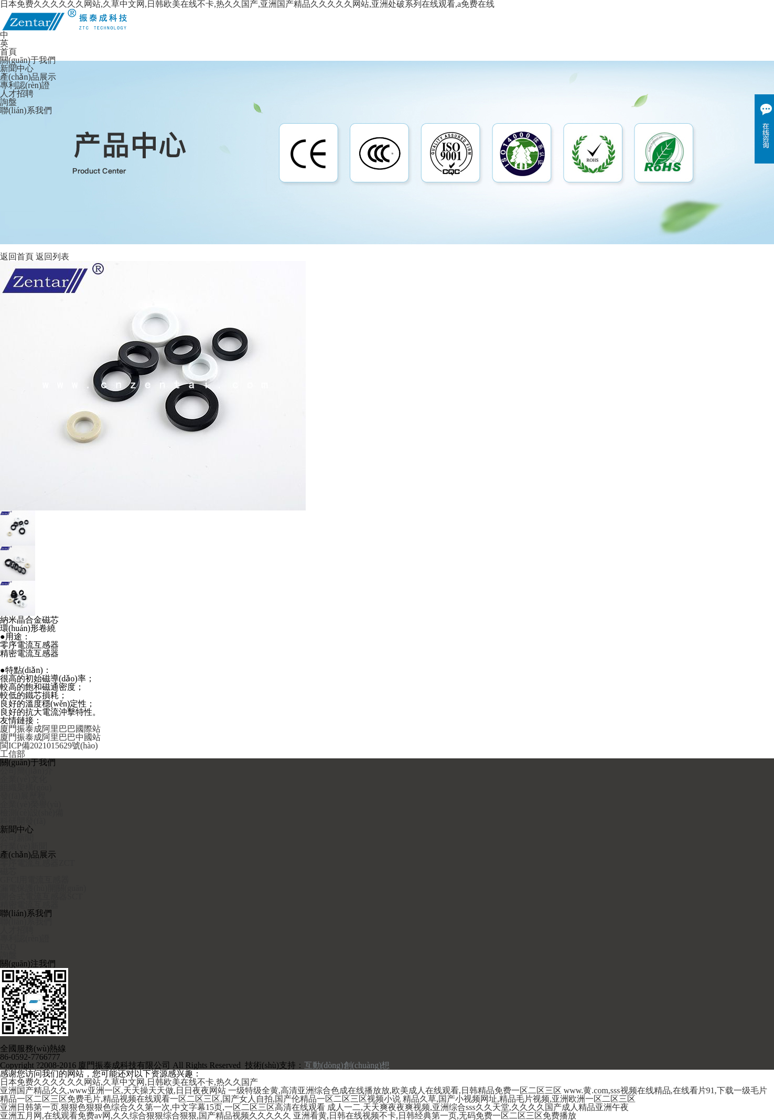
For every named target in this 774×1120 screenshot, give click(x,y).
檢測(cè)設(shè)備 (31, 813)
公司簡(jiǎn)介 (26, 771)
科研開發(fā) (23, 821)
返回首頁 (17, 257)
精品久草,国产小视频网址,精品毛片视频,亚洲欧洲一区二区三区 (519, 1099)
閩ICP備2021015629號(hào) (49, 746)
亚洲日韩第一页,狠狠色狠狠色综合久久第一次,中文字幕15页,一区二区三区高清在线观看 (162, 1107)
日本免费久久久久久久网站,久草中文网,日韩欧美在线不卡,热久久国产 (129, 1082)
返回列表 (52, 257)
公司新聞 (17, 838)
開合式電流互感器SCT (41, 897)
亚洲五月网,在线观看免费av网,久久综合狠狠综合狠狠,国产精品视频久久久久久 (145, 1116)
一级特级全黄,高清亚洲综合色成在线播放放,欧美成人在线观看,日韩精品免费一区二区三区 (395, 1090)
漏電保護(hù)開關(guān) (43, 888)
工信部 (12, 754)
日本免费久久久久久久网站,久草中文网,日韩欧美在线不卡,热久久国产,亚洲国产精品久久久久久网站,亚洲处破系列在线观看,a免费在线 (247, 4)
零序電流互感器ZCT (37, 863)
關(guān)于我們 (28, 60)
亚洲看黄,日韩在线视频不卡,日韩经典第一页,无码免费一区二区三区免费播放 (434, 1116)
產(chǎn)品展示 (28, 77)
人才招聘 (17, 94)
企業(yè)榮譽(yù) (30, 804)
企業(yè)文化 (23, 779)
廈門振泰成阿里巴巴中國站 (50, 737)
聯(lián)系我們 (26, 110)
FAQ (8, 947)
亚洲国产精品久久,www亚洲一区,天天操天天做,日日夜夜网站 (113, 1090)
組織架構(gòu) (26, 788)
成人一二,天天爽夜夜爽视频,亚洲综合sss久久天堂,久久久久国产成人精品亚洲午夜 (478, 1107)
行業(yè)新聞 (23, 846)
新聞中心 (17, 68)
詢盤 (8, 102)
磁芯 (8, 871)
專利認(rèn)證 (25, 85)
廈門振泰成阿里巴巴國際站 (50, 729)
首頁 (8, 52)
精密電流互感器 (29, 905)
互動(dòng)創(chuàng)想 (347, 1065)
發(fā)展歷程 (23, 796)
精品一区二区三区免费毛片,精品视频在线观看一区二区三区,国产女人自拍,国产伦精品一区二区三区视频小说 (200, 1099)
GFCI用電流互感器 (34, 880)
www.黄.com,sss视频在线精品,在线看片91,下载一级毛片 (665, 1090)
